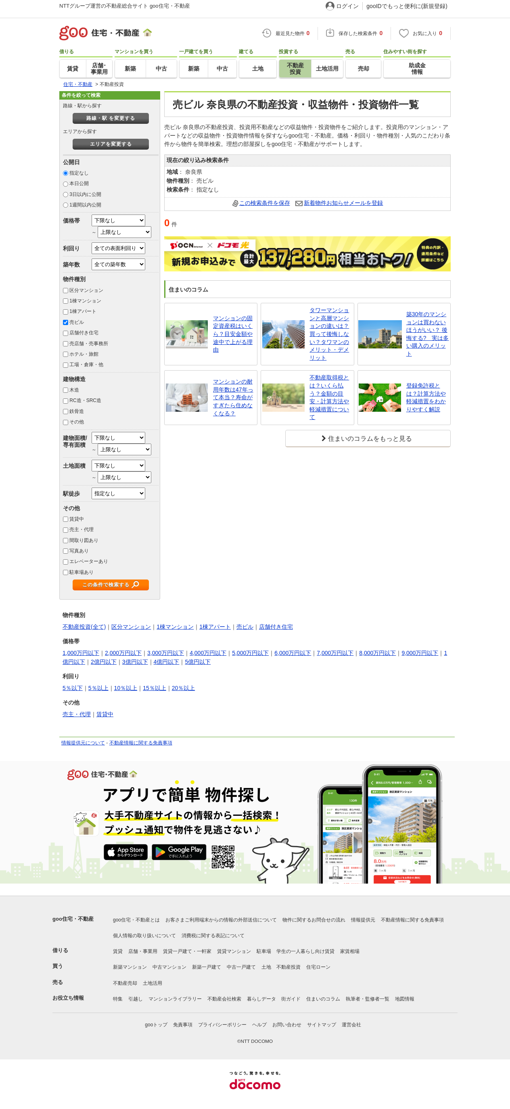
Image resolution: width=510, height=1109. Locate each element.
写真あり (79, 551)
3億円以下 (135, 662)
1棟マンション (85, 301)
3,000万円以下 (165, 653)
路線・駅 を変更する (110, 118)
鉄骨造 (76, 411)
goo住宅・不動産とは (136, 920)
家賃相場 (350, 951)
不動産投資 (288, 967)
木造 (74, 390)
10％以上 (126, 688)
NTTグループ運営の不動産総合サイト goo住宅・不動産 (124, 6)
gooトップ (156, 1025)
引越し (135, 999)
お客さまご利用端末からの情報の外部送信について (221, 920)
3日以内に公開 (85, 194)
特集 (118, 999)
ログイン (347, 6)
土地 (266, 967)
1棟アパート (82, 311)
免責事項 (182, 1025)
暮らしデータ (261, 999)
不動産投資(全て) (84, 626)
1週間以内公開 (85, 205)
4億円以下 (167, 662)
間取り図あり (83, 540)
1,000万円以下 (81, 653)
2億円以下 (104, 662)
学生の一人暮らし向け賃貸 (305, 951)
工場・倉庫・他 (86, 364)
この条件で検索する (106, 585)
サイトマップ (321, 1025)
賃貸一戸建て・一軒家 (187, 951)
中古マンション (169, 967)
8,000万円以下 (377, 653)
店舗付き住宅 (83, 333)
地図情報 (404, 999)
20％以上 (183, 688)
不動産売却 (125, 983)
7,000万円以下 (335, 653)
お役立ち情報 (68, 998)
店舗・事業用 (142, 951)
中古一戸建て (241, 967)
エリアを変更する (111, 144)
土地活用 (152, 983)
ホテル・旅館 (83, 354)
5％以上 (98, 688)
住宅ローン (318, 967)
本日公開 (79, 183)
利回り (71, 248)
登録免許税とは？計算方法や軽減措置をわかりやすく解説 (426, 397)
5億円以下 (198, 662)
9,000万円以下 (419, 653)
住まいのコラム (323, 999)
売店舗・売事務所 (88, 343)
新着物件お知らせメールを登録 (343, 203)
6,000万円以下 (292, 653)
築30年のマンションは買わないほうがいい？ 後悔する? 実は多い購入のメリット (427, 334)
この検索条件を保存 (264, 203)
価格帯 (71, 220)
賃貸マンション (234, 951)
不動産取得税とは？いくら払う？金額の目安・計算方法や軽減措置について (329, 397)
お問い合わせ (286, 1025)
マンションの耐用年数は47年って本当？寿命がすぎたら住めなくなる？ (233, 397)
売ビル (76, 322)
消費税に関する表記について (213, 935)
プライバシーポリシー (222, 1025)
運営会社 (351, 1025)
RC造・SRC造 (85, 400)
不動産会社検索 (224, 999)
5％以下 (73, 688)
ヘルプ (259, 1025)
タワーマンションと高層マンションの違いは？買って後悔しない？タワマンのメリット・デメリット (329, 334)
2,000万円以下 (123, 653)
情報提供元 (363, 920)
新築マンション (130, 967)
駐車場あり (81, 572)
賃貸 (118, 951)
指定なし (79, 173)
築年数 (71, 264)
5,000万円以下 (250, 653)
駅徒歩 (71, 493)
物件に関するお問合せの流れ (313, 920)
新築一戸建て (206, 967)
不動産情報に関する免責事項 (140, 743)
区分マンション (86, 290)
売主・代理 (81, 529)
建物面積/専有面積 (75, 441)
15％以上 (154, 688)
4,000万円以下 (208, 653)
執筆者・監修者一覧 (367, 999)
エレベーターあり (88, 561)
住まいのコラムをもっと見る (370, 438)
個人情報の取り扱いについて (144, 935)
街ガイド (291, 999)
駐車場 (264, 951)
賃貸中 (76, 519)
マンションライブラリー (175, 999)
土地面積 (74, 466)
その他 (76, 422)
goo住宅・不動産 (73, 919)
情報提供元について (83, 743)
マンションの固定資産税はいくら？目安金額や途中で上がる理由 (233, 334)
